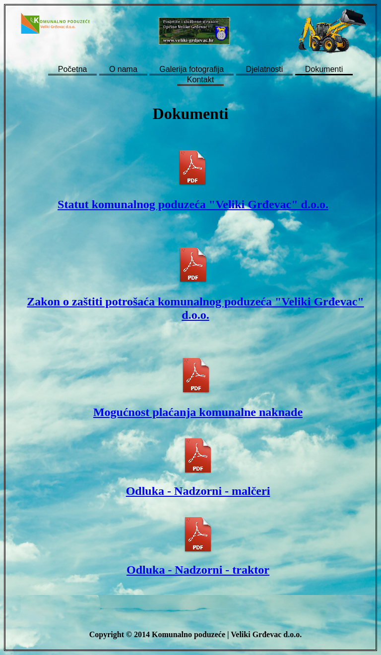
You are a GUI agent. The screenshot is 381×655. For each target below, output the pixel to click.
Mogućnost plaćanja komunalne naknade (198, 412)
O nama (123, 69)
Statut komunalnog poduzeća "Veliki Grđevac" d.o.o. (193, 204)
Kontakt (200, 79)
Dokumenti (324, 69)
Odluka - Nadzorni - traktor (198, 569)
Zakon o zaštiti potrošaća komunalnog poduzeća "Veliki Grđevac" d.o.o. (195, 308)
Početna (72, 69)
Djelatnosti (264, 69)
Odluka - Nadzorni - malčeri (198, 490)
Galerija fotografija (191, 69)
